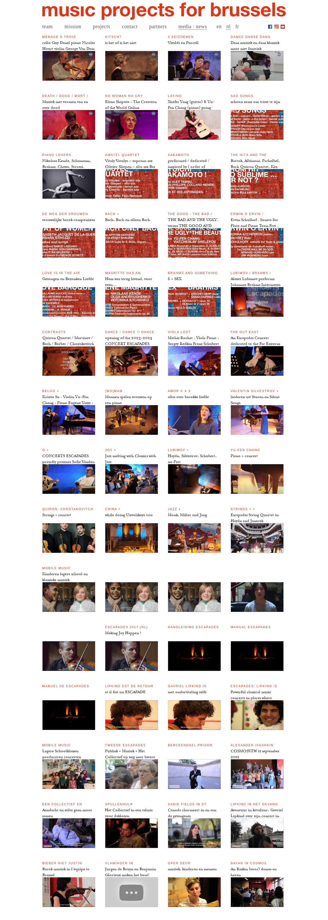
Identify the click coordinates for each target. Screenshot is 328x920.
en (219, 26)
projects (101, 26)
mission (72, 26)
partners (158, 26)
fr (237, 26)
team (47, 26)
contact (129, 26)
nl (228, 26)
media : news (192, 26)
